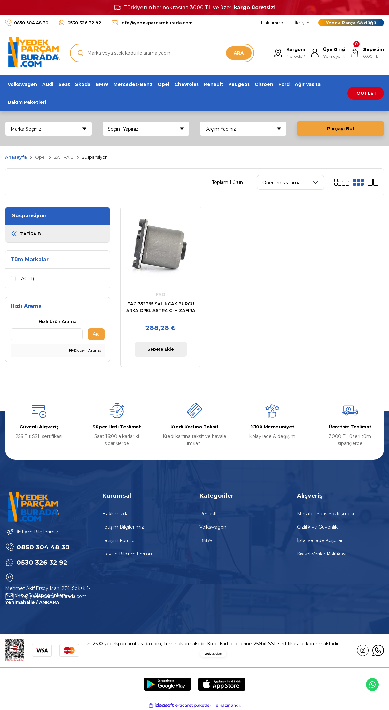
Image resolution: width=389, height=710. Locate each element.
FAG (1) (26, 279)
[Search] (162, 53)
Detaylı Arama (85, 350)
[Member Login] (327, 53)
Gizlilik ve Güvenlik (317, 527)
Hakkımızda (115, 514)
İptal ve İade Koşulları (320, 540)
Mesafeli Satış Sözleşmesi (325, 514)
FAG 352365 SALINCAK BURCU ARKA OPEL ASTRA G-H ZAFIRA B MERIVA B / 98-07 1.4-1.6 (160, 307)
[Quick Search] (47, 334)
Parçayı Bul (340, 129)
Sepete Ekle (160, 348)
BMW (206, 540)
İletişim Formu (118, 540)
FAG (160, 294)
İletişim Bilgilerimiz (123, 527)
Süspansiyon (95, 157)
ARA (239, 53)
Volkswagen (212, 527)
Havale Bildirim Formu (127, 554)
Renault (208, 514)
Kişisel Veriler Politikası (321, 554)
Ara (96, 334)
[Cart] (367, 53)
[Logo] (32, 53)
